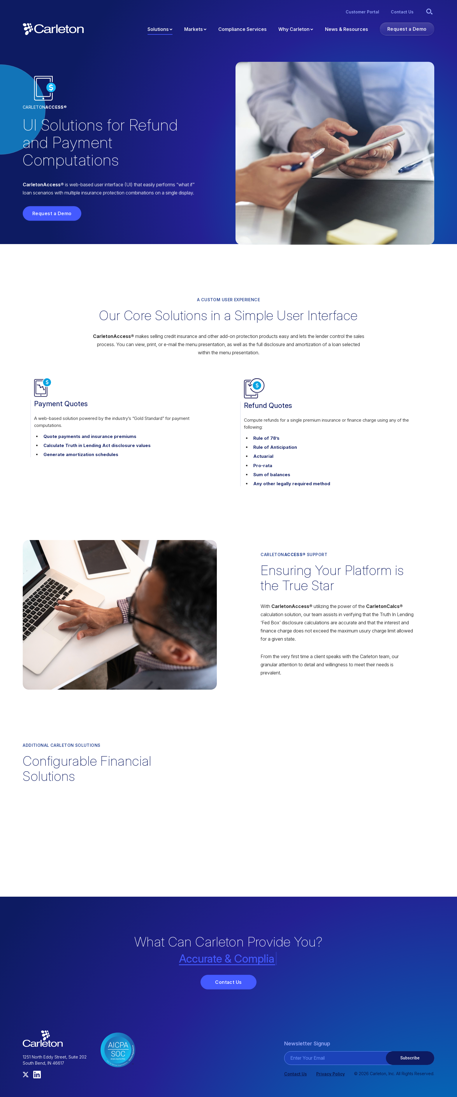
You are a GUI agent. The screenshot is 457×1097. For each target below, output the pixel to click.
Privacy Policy (330, 1073)
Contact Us (228, 982)
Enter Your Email (307, 1058)
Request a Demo (52, 213)
